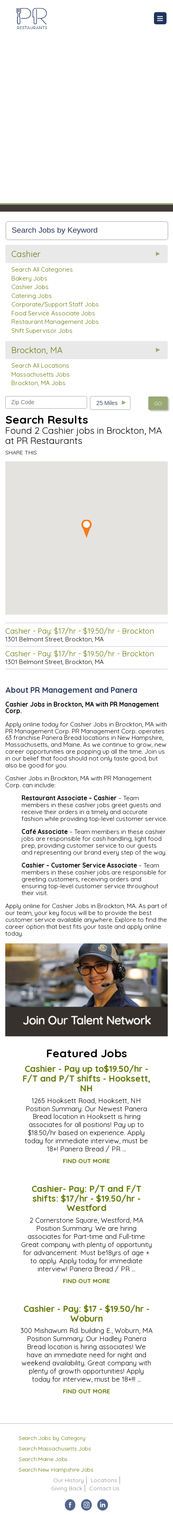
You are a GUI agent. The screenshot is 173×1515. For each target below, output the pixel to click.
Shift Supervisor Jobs (42, 330)
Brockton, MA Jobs (38, 383)
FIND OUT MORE (86, 1161)
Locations (104, 1480)
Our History (68, 1480)
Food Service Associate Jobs (53, 313)
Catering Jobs (31, 296)
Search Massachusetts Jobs (55, 1448)
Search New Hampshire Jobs (56, 1469)
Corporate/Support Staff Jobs (55, 304)
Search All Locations (40, 365)
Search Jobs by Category (52, 1438)
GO (158, 403)
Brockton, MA (36, 350)
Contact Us (104, 1488)
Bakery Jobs (29, 278)
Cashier (26, 254)
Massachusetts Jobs (40, 374)
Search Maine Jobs (43, 1459)
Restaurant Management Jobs (55, 322)
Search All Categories (42, 269)
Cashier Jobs (30, 287)
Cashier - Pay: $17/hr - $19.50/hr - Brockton (79, 631)
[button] (86, 529)
